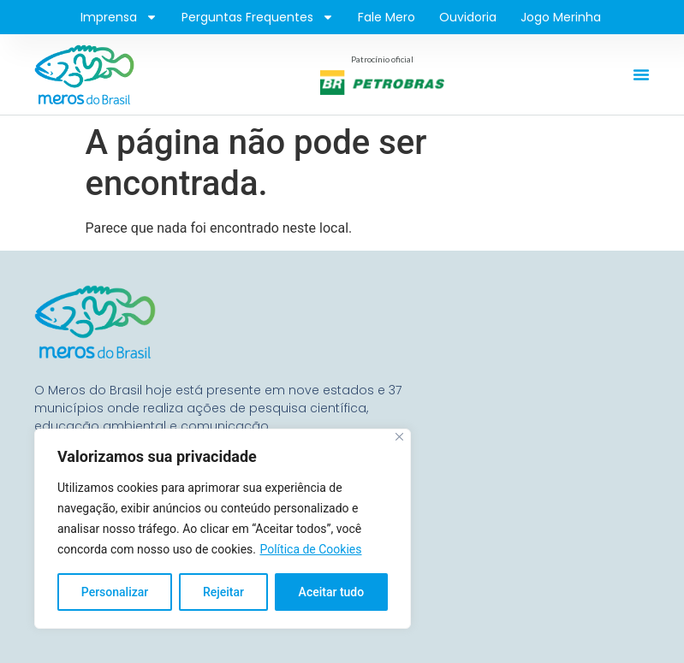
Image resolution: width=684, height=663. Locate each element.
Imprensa (119, 17)
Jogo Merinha (560, 17)
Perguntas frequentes (257, 17)
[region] (222, 529)
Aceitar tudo (332, 592)
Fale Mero (386, 17)
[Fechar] (399, 437)
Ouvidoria (468, 17)
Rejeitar (223, 592)
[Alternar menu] (641, 74)
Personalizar (114, 592)
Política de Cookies (310, 549)
